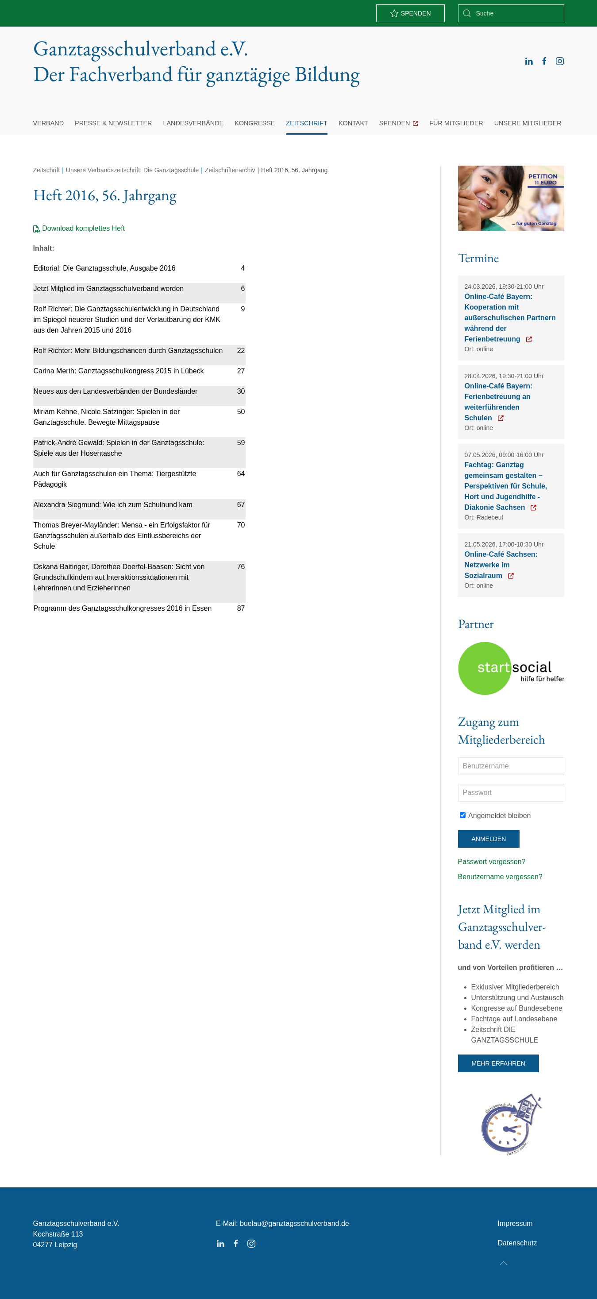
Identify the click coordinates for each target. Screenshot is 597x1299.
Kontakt (353, 123)
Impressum (514, 1223)
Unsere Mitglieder (528, 123)
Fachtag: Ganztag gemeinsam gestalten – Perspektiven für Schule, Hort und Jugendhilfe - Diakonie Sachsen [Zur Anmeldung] (506, 486)
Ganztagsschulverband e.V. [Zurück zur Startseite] (196, 60)
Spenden (394, 123)
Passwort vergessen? (492, 861)
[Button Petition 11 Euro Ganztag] (511, 198)
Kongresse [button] (255, 123)
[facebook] (544, 61)
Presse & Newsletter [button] (113, 123)
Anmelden (489, 838)
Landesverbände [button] (193, 123)
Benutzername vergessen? (500, 876)
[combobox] (511, 13)
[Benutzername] (511, 766)
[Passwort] (511, 793)
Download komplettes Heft (83, 228)
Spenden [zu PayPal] (410, 13)
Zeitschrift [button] (306, 123)
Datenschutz (517, 1243)
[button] (503, 1263)
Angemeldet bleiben (495, 815)
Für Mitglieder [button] (456, 123)
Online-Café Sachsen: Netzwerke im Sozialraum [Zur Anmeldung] (501, 565)
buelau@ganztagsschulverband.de (294, 1223)
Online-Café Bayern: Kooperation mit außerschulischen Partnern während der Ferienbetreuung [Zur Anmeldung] (510, 318)
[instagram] (559, 61)
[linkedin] (528, 61)
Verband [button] (48, 123)
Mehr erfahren (498, 1063)
